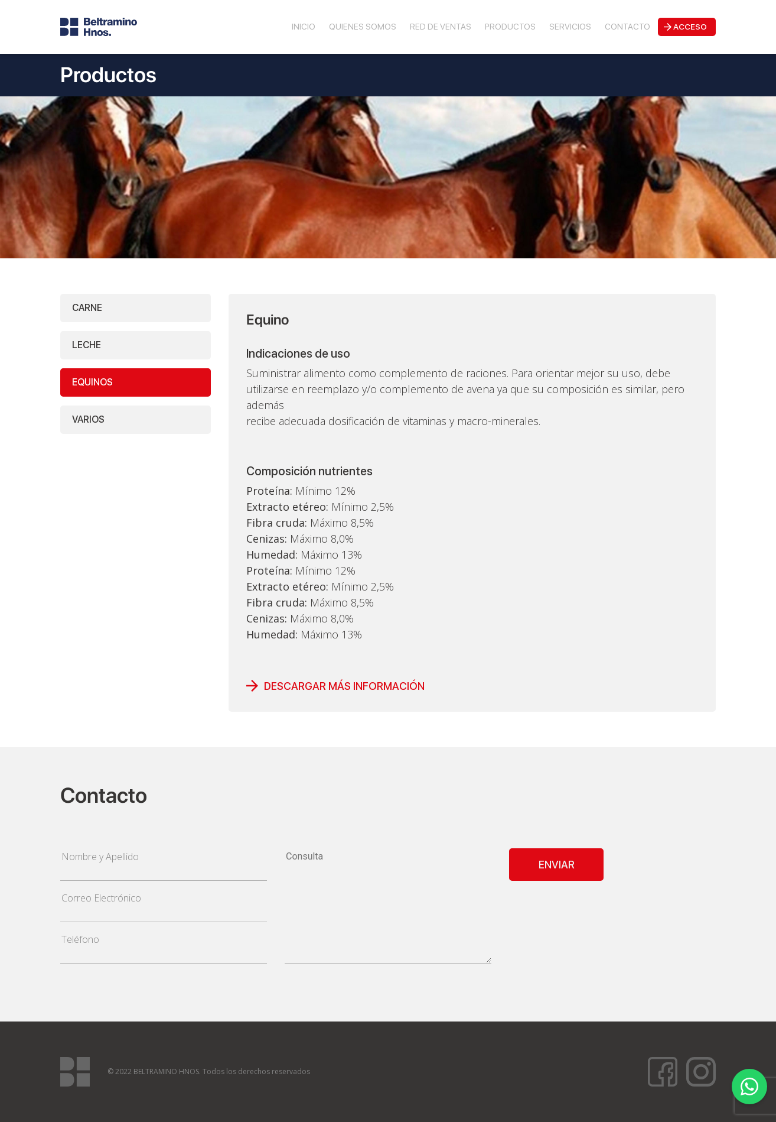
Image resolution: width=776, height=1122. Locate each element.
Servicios (570, 26)
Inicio (303, 26)
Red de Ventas (440, 26)
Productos (510, 26)
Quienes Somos (362, 26)
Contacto (627, 26)
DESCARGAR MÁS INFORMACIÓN (344, 686)
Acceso (690, 26)
